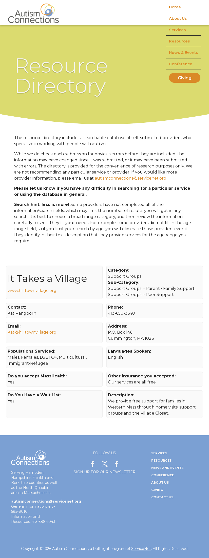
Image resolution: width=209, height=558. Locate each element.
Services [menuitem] (177, 29)
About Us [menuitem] (178, 18)
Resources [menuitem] (179, 41)
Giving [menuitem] (185, 77)
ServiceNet (141, 548)
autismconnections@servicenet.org (130, 178)
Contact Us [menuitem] (162, 497)
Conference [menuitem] (180, 63)
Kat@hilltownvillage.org (32, 332)
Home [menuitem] (175, 7)
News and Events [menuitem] (167, 468)
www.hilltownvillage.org (32, 290)
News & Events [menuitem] (183, 52)
